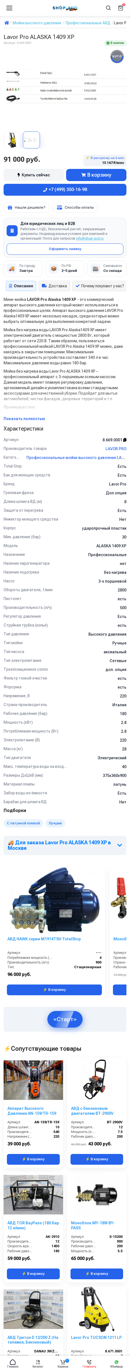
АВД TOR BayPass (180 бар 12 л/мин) (33, 1225)
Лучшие (55, 823)
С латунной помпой (23, 823)
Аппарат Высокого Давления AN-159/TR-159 (31, 1111)
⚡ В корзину (54, 990)
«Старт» (65, 1019)
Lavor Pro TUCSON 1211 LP (96, 1337)
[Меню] (9, 8)
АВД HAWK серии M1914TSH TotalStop (44, 939)
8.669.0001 (114, 440)
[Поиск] (108, 8)
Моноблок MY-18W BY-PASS (93, 1225)
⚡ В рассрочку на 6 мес (105, 160)
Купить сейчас (34, 175)
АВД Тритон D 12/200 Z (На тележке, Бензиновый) (32, 1340)
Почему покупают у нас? (100, 286)
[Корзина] (120, 8)
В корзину (96, 175)
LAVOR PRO (115, 449)
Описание (21, 286)
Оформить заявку (65, 249)
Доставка (54, 286)
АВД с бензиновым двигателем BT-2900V (92, 1111)
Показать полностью (24, 418)
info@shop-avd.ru (90, 238)
